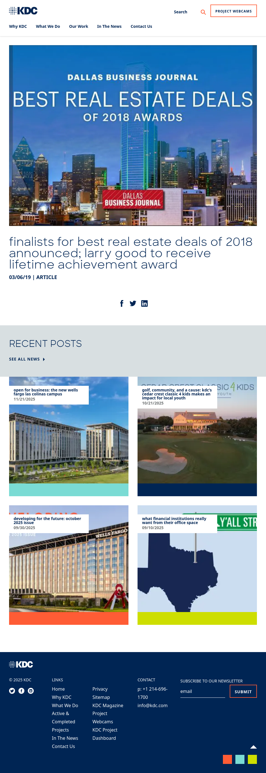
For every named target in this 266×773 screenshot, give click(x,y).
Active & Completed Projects (63, 721)
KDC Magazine (107, 705)
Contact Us (63, 746)
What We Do (65, 705)
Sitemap (101, 697)
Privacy (99, 689)
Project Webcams (234, 11)
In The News (65, 738)
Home (58, 689)
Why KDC (61, 697)
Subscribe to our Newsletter (211, 681)
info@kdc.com (153, 705)
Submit (243, 691)
